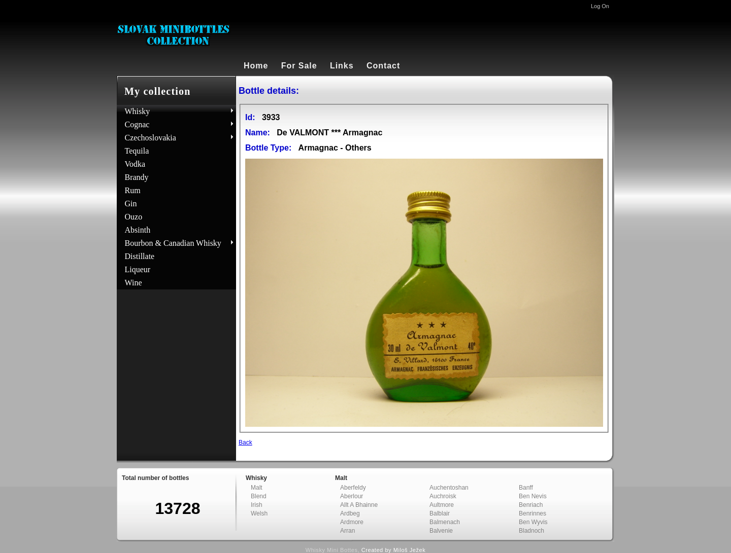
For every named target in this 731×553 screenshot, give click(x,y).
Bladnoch (531, 530)
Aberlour (351, 496)
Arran (347, 530)
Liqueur (138, 269)
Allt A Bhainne (359, 504)
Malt (256, 487)
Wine (133, 282)
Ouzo (134, 216)
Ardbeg (350, 513)
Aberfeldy (353, 487)
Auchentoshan (449, 487)
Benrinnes (532, 513)
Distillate (140, 256)
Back (245, 442)
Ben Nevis (533, 496)
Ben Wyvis (533, 522)
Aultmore (441, 504)
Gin (131, 203)
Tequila (137, 150)
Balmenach (444, 522)
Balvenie (441, 530)
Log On (600, 6)
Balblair (439, 513)
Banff (526, 487)
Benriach (531, 504)
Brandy (137, 177)
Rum (133, 190)
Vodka (135, 164)
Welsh (259, 513)
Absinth (138, 230)
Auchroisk (442, 496)
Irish (256, 504)
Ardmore (351, 522)
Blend (259, 496)
